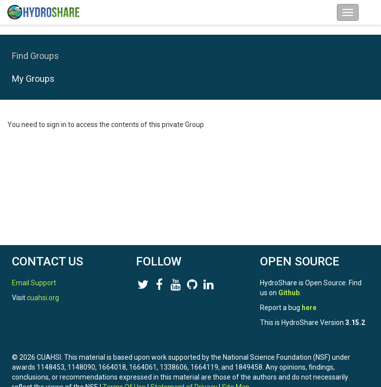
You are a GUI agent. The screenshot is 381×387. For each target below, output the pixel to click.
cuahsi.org (43, 298)
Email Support (34, 283)
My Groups (33, 78)
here (309, 308)
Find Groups (35, 56)
